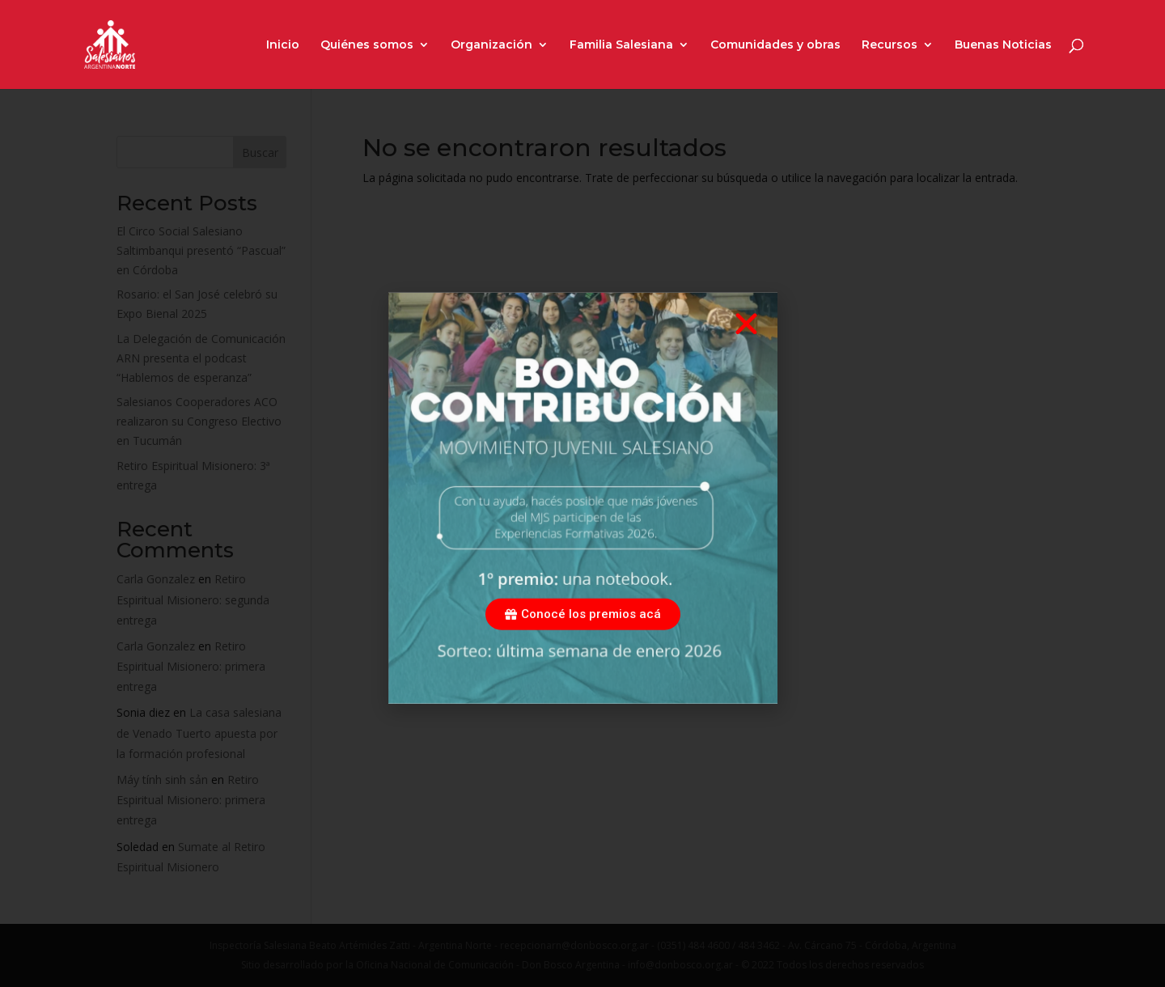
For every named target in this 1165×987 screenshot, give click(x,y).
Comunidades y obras (775, 45)
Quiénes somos (366, 45)
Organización (491, 45)
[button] (746, 342)
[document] (582, 493)
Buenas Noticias (1003, 45)
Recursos (889, 45)
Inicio (282, 45)
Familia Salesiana (621, 45)
